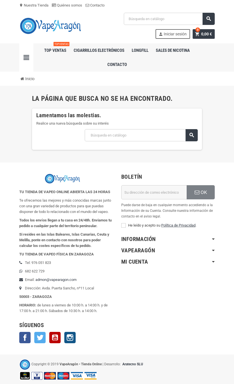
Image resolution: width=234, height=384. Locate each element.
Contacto (95, 5)
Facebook (25, 337)
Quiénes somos (67, 5)
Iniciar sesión (172, 34)
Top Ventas (56, 48)
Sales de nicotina (173, 50)
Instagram (70, 337)
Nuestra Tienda (33, 5)
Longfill (140, 50)
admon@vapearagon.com (55, 280)
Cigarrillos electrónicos (99, 50)
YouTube (55, 337)
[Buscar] (169, 19)
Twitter (40, 337)
